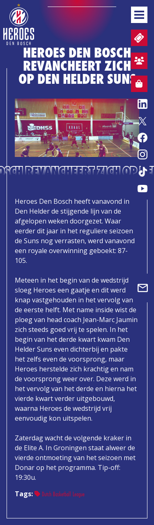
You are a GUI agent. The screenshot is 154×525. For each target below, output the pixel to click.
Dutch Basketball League (59, 494)
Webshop (137, 85)
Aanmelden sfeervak (137, 62)
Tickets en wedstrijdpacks (138, 38)
